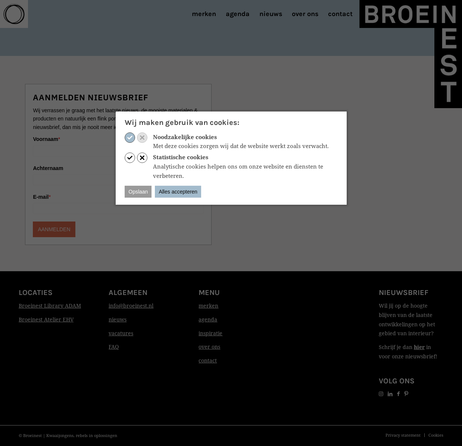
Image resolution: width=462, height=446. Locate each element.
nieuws (118, 319)
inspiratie (210, 333)
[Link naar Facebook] (398, 393)
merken (208, 305)
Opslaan (138, 192)
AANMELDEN (54, 229)
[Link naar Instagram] (381, 393)
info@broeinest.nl (131, 305)
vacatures (121, 333)
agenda (208, 319)
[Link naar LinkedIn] (390, 393)
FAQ (114, 346)
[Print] (14, 14)
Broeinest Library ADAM (50, 305)
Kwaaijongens (60, 435)
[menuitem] (204, 14)
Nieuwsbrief (403, 292)
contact (208, 360)
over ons (209, 346)
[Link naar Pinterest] (406, 393)
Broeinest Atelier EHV (46, 319)
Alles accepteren (178, 192)
